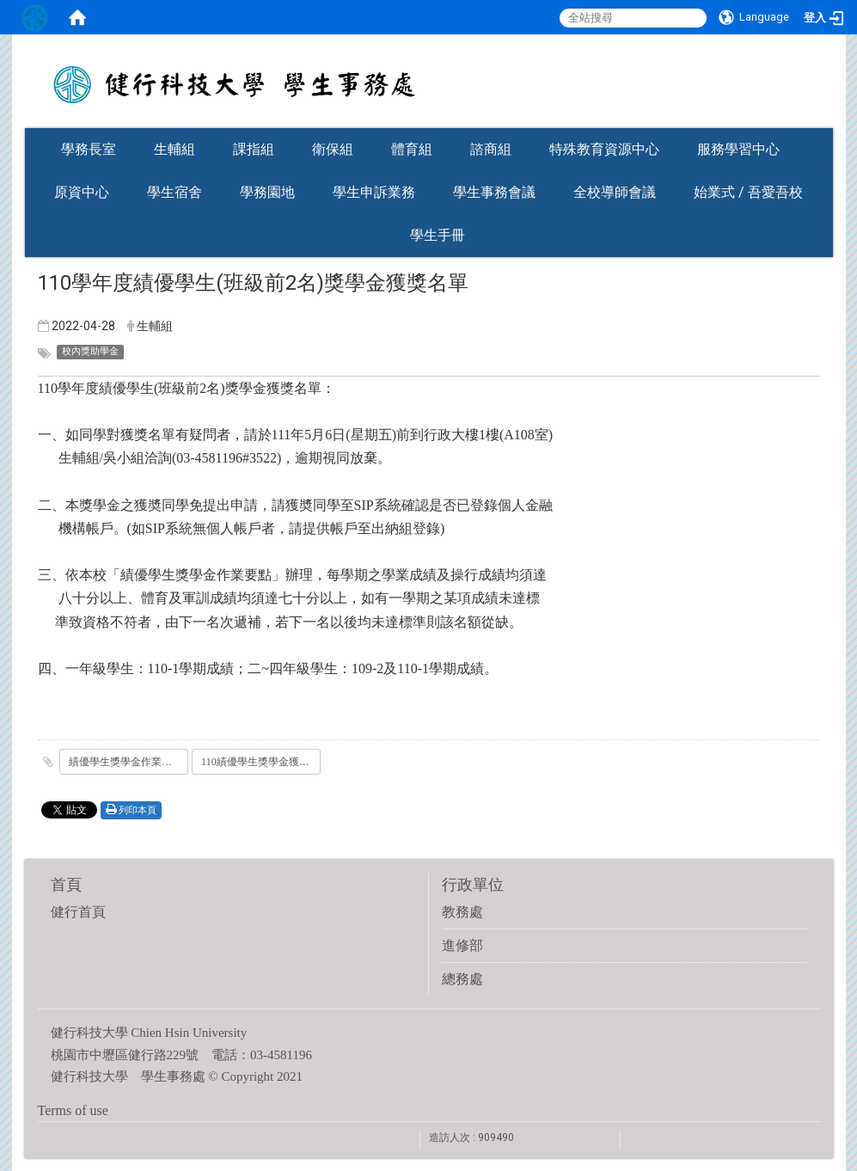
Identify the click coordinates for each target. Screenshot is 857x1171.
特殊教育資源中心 (604, 149)
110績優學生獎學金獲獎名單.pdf (261, 762)
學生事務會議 (494, 192)
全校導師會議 (614, 192)
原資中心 (81, 192)
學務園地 (267, 192)
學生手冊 (437, 235)
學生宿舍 (174, 192)
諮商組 (490, 149)
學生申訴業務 (374, 192)
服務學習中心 (738, 149)
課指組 (253, 149)
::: (824, 122)
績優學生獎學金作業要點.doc (128, 762)
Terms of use (73, 1110)
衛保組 (332, 149)
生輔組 (174, 149)
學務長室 (88, 149)
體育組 (411, 149)
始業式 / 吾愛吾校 (748, 192)
